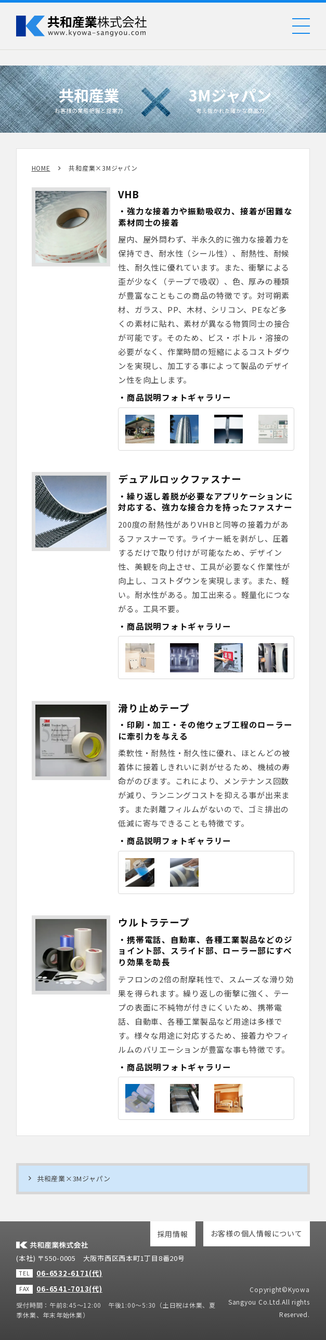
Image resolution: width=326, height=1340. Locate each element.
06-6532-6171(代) (69, 1273)
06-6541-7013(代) (69, 1289)
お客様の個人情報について (257, 1233)
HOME (41, 167)
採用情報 (173, 1234)
